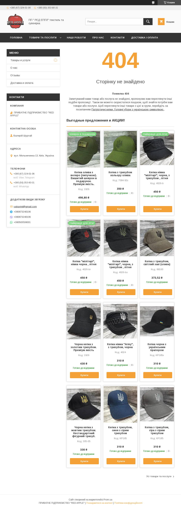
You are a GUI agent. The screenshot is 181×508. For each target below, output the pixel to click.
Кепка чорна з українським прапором (157, 347)
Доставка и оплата (21, 82)
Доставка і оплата (144, 37)
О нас (13, 67)
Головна (16, 37)
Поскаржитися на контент (99, 503)
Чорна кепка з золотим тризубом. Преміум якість (84, 347)
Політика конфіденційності (128, 503)
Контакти (117, 37)
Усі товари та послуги (158, 476)
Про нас (98, 37)
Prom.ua (108, 499)
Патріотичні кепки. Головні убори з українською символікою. (127, 109)
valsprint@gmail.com (25, 206)
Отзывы (15, 75)
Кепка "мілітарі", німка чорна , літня (83, 263)
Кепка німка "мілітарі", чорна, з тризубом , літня (157, 175)
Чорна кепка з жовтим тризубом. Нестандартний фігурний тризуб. (83, 432)
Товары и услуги (20, 60)
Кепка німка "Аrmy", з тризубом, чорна (120, 346)
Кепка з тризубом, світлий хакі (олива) (157, 263)
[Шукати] (148, 21)
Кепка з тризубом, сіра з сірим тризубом (157, 430)
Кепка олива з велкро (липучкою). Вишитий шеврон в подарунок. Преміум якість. (84, 178)
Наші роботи (76, 37)
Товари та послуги (43, 37)
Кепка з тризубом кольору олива (120, 174)
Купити (84, 209)
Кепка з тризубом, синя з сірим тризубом (120, 430)
